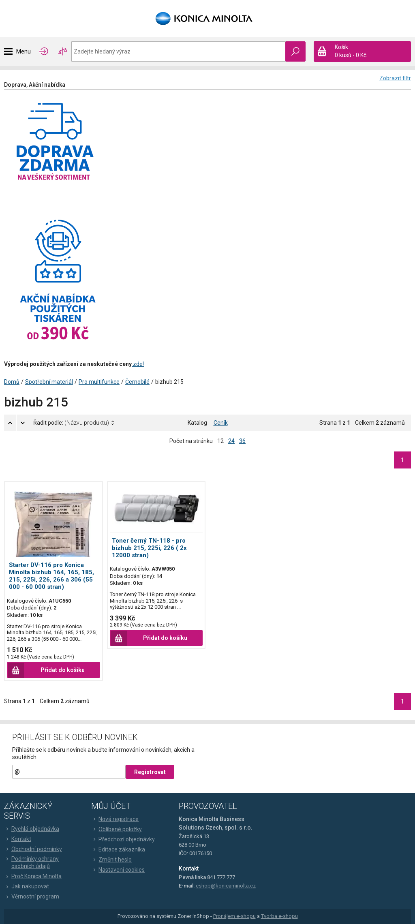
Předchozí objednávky (123, 839)
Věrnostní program (31, 896)
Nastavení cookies (118, 869)
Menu (23, 51)
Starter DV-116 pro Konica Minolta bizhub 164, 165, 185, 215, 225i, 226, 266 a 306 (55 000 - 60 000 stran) (51, 575)
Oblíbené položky (116, 829)
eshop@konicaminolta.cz (226, 886)
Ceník (221, 422)
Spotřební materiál (49, 382)
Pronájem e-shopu (234, 916)
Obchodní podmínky (33, 849)
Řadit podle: (71, 422)
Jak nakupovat (26, 886)
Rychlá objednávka (31, 829)
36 (242, 441)
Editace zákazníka (118, 849)
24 (231, 441)
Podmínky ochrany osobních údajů (31, 862)
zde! (138, 364)
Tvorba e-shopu (279, 916)
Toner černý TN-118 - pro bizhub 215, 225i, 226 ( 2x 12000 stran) (149, 548)
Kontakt (17, 839)
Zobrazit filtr (395, 78)
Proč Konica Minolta (33, 876)
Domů (11, 382)
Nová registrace (115, 819)
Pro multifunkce (99, 382)
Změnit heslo (111, 859)
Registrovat (150, 772)
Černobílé (137, 382)
